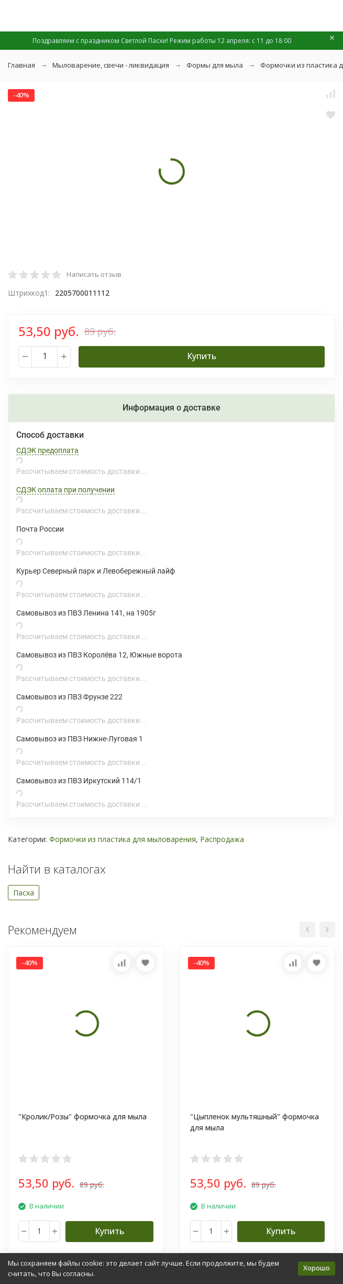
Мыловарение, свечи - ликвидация (110, 65)
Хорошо (316, 1267)
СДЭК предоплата (47, 450)
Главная (21, 65)
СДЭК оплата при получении (65, 489)
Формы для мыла (214, 65)
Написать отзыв (94, 274)
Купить (201, 356)
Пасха (23, 893)
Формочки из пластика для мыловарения (122, 839)
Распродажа (222, 839)
